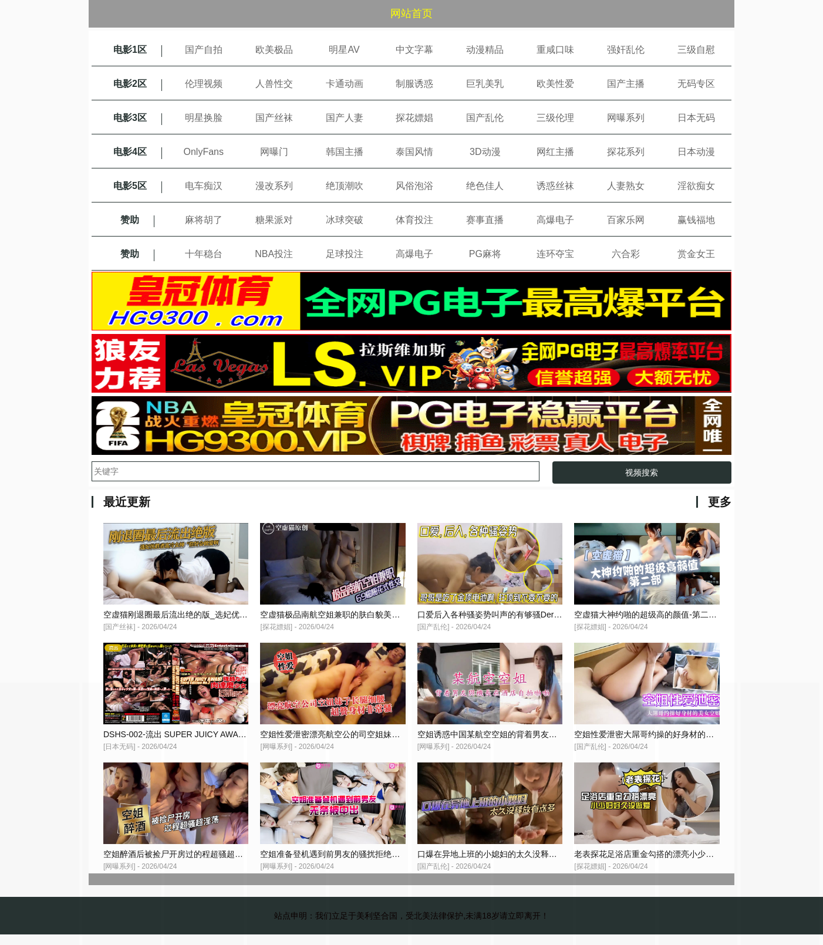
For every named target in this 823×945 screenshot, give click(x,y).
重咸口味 (555, 50)
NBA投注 (274, 254)
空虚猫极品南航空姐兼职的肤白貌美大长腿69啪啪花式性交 (367, 618)
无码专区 (696, 84)
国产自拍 (203, 50)
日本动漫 (696, 152)
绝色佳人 (485, 186)
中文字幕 (414, 50)
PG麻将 (485, 254)
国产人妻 (344, 118)
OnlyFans (204, 152)
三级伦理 (555, 118)
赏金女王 (696, 254)
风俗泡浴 (414, 186)
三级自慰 (696, 50)
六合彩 (626, 254)
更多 (719, 501)
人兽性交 (274, 84)
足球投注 (344, 254)
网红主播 (555, 152)
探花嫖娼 (414, 118)
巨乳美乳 (485, 84)
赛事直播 (485, 220)
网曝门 (274, 152)
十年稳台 (203, 254)
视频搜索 (641, 472)
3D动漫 (485, 152)
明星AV (344, 50)
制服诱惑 (414, 84)
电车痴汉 (203, 186)
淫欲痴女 (696, 186)
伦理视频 (203, 84)
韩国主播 (344, 152)
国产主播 (626, 84)
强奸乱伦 (626, 50)
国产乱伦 (485, 118)
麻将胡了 (203, 220)
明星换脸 (203, 118)
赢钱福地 (696, 220)
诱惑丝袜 (555, 186)
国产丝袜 (274, 118)
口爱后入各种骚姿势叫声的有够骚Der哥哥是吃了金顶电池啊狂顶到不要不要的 (559, 618)
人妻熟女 (626, 186)
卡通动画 (344, 84)
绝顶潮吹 (344, 186)
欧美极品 (274, 50)
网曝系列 (626, 118)
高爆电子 (555, 220)
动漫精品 (485, 50)
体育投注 (414, 220)
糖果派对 (274, 220)
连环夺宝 (555, 254)
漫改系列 (274, 186)
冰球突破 (344, 220)
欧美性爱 (555, 84)
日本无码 (696, 118)
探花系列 (626, 152)
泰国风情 (414, 152)
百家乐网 (626, 220)
